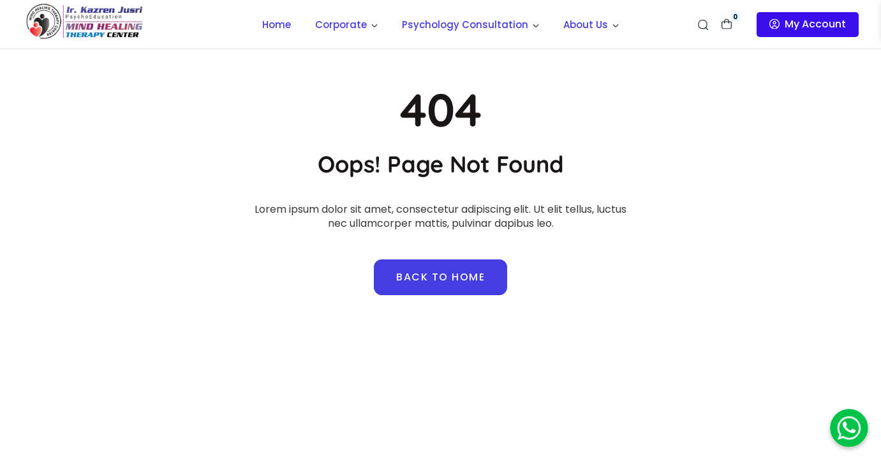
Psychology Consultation (470, 24)
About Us (591, 24)
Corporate (346, 24)
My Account (807, 24)
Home (276, 24)
